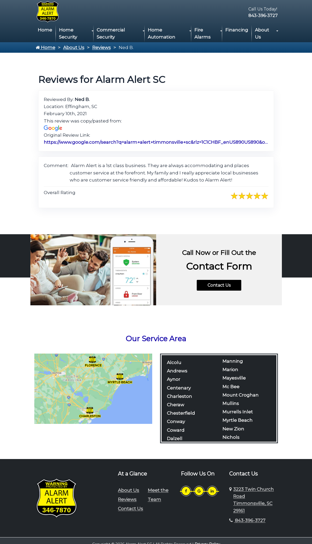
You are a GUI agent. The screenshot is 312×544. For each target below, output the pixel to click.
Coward (175, 430)
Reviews (101, 47)
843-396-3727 (263, 15)
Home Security (68, 33)
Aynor (173, 379)
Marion (230, 369)
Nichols (230, 437)
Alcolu (174, 362)
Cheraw (175, 404)
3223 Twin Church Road (253, 500)
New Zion (233, 428)
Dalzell (174, 438)
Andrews (177, 371)
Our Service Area (156, 338)
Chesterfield (181, 413)
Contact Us (219, 285)
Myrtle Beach (237, 420)
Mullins (230, 403)
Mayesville (234, 378)
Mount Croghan (240, 395)
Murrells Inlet (237, 411)
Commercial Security (111, 33)
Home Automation (161, 33)
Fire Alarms (202, 33)
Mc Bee (230, 386)
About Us (262, 33)
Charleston (179, 396)
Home (45, 30)
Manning (232, 361)
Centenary (179, 388)
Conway (176, 421)
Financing (236, 30)
